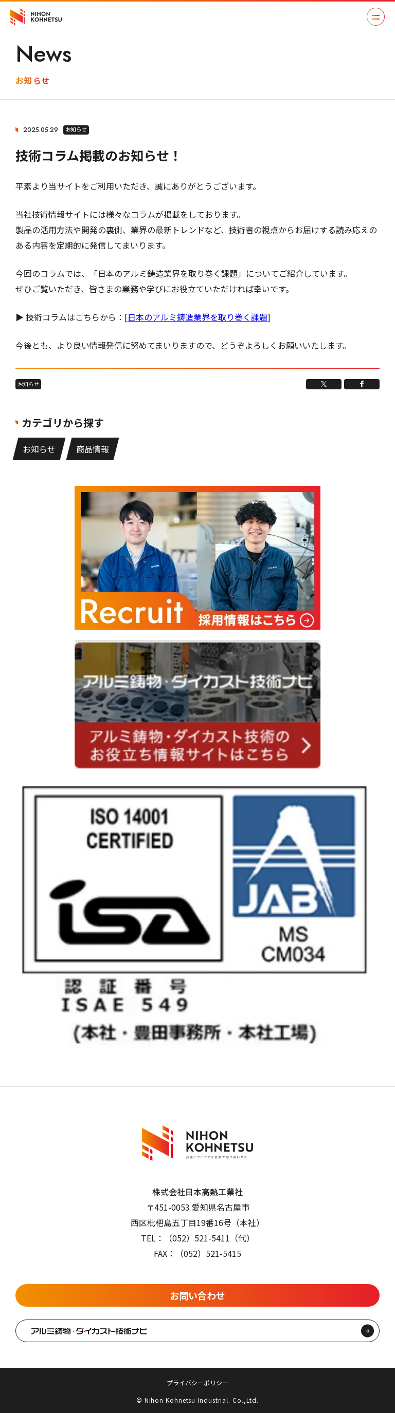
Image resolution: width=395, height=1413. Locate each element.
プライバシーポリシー (197, 1382)
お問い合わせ (197, 1295)
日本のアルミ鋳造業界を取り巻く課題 (197, 317)
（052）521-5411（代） (209, 1238)
